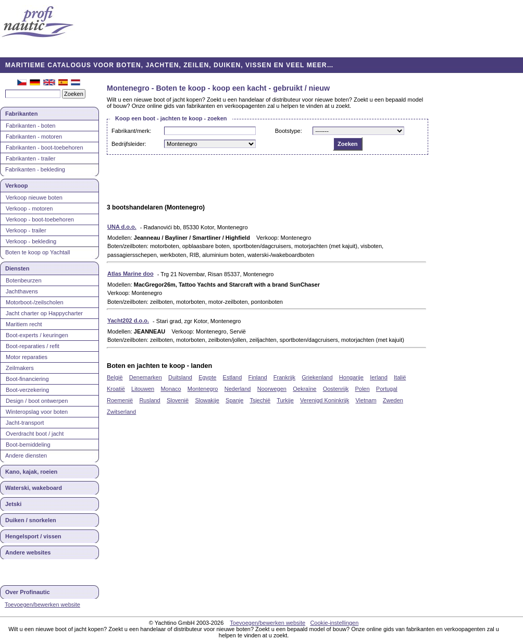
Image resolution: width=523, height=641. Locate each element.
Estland (232, 377)
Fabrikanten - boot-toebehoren (44, 147)
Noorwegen (272, 389)
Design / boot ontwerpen (37, 401)
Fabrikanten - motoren (34, 136)
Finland (257, 377)
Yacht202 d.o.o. (128, 320)
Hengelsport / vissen (33, 536)
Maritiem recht (24, 324)
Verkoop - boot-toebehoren (40, 219)
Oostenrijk (336, 389)
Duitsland (180, 377)
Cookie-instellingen (334, 623)
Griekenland (317, 377)
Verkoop (16, 185)
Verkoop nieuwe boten (34, 197)
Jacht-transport (25, 423)
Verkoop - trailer (26, 230)
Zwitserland (121, 412)
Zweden (393, 400)
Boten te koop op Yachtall (37, 252)
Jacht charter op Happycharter (44, 313)
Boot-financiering (27, 379)
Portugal (386, 389)
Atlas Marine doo (130, 273)
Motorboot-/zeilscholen (35, 302)
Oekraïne (304, 389)
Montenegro (203, 389)
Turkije (285, 400)
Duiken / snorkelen (30, 520)
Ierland (379, 377)
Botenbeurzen (24, 280)
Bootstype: (288, 131)
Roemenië (120, 400)
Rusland (149, 400)
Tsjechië (260, 400)
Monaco (170, 389)
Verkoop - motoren (29, 208)
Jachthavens (22, 291)
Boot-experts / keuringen (37, 335)
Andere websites (28, 552)
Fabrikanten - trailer (30, 158)
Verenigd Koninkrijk (324, 400)
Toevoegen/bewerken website (42, 604)
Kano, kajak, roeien (31, 472)
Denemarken (145, 377)
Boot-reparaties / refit (32, 346)
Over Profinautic (27, 592)
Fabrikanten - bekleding (35, 169)
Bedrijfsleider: (128, 144)
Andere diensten (26, 455)
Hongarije (351, 377)
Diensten (17, 268)
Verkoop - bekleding (31, 241)
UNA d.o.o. (121, 227)
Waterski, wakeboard (33, 488)
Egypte (207, 377)
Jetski (13, 504)
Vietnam (365, 400)
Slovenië (178, 400)
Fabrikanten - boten (30, 125)
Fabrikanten (21, 113)
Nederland (238, 389)
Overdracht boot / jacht (35, 433)
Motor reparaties (26, 357)
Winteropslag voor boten (37, 412)
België (115, 377)
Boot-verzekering (27, 390)
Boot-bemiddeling (28, 444)
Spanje (234, 400)
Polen (362, 389)
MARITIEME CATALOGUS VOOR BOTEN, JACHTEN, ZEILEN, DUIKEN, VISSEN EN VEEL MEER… (169, 65)
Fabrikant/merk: (131, 131)
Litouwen (142, 389)
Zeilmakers (20, 368)
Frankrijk (284, 377)
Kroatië (116, 389)
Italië (400, 377)
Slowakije (207, 400)
